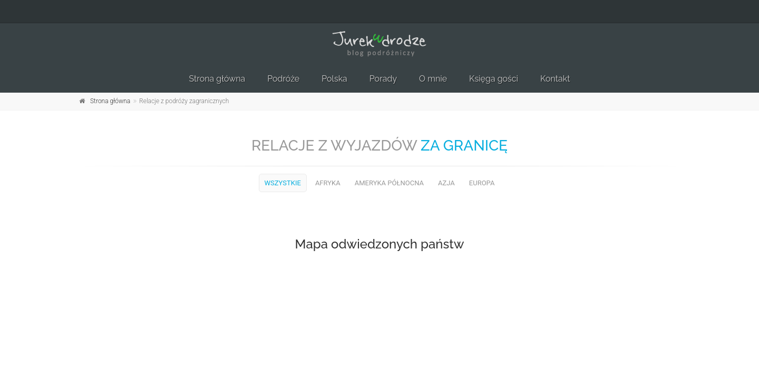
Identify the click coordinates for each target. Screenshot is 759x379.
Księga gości (493, 79)
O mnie (433, 79)
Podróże (283, 79)
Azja (446, 183)
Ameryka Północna (389, 183)
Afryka (327, 183)
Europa (482, 183)
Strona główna (217, 79)
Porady (383, 79)
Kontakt (555, 79)
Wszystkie (283, 183)
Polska (334, 79)
